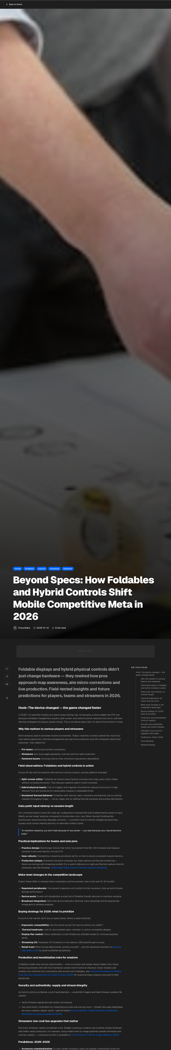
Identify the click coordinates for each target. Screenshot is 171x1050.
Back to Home (14, 4)
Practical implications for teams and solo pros (151, 699)
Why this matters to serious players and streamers (153, 680)
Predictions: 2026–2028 (152, 737)
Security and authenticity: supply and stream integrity (152, 725)
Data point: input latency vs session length (153, 693)
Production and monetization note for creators (153, 719)
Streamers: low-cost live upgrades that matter (151, 732)
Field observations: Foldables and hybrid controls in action (154, 686)
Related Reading (148, 745)
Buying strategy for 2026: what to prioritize (152, 712)
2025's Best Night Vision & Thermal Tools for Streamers (79, 867)
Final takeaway (147, 741)
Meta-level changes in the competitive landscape (152, 706)
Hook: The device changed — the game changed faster (150, 673)
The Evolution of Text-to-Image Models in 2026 (95, 1034)
